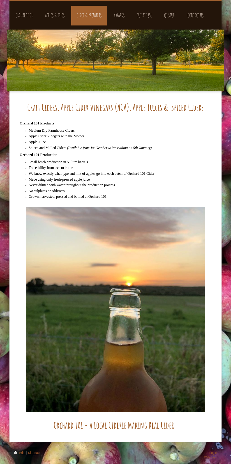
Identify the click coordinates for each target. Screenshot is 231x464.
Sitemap (33, 453)
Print (20, 453)
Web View (210, 457)
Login (213, 453)
